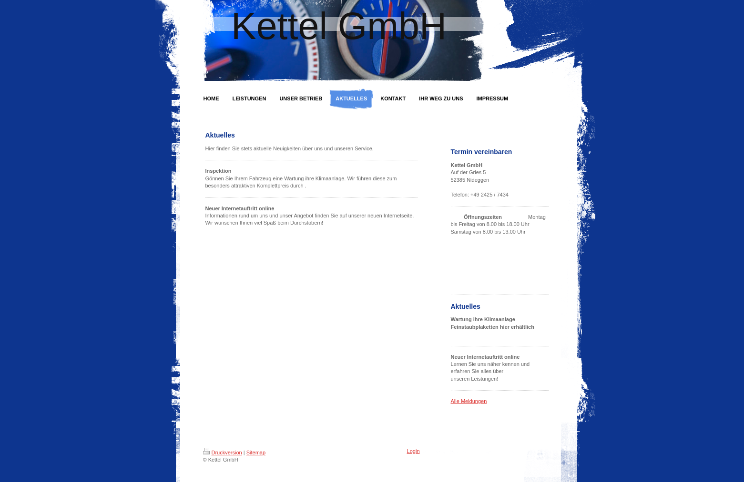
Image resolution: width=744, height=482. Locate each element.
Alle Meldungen (469, 401)
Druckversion (222, 452)
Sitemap (255, 452)
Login (413, 451)
